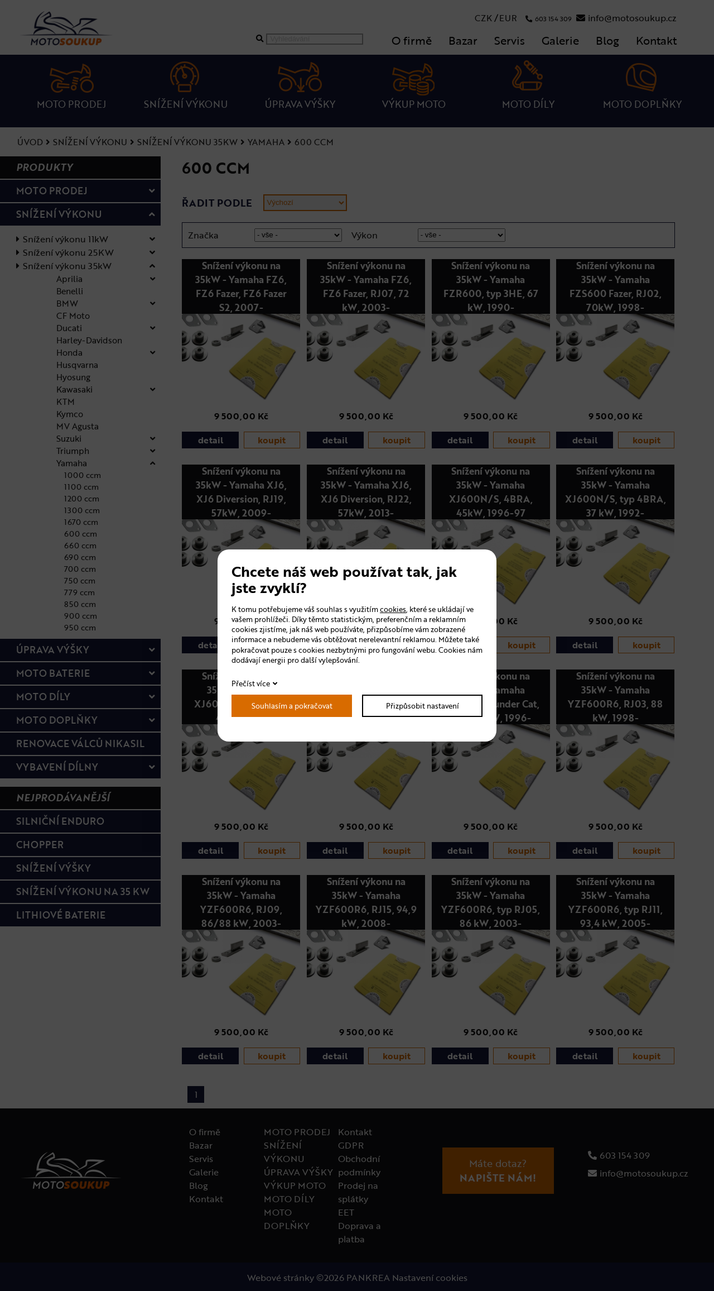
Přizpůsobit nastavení (422, 705)
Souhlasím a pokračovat (292, 705)
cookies (393, 609)
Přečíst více (250, 683)
